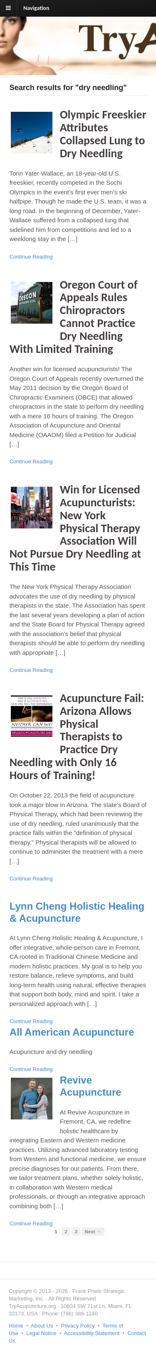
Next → (93, 1231)
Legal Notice (41, 1333)
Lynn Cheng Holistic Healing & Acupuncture (77, 912)
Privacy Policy (77, 1326)
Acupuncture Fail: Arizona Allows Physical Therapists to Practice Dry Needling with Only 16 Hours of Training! (77, 736)
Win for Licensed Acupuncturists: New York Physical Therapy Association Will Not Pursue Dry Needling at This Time (75, 528)
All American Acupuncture (72, 1032)
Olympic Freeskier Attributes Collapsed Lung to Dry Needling (103, 133)
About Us (42, 1326)
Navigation (36, 8)
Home (16, 1326)
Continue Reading (31, 257)
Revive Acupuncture (90, 1086)
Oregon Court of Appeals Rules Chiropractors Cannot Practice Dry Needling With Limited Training (74, 316)
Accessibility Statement (92, 1333)
